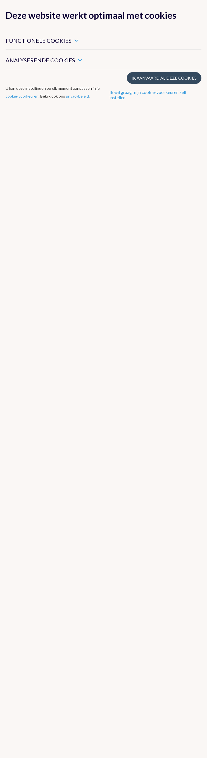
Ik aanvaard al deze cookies (164, 78)
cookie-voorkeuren (22, 96)
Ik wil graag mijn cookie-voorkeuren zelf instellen (148, 94)
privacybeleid (77, 96)
